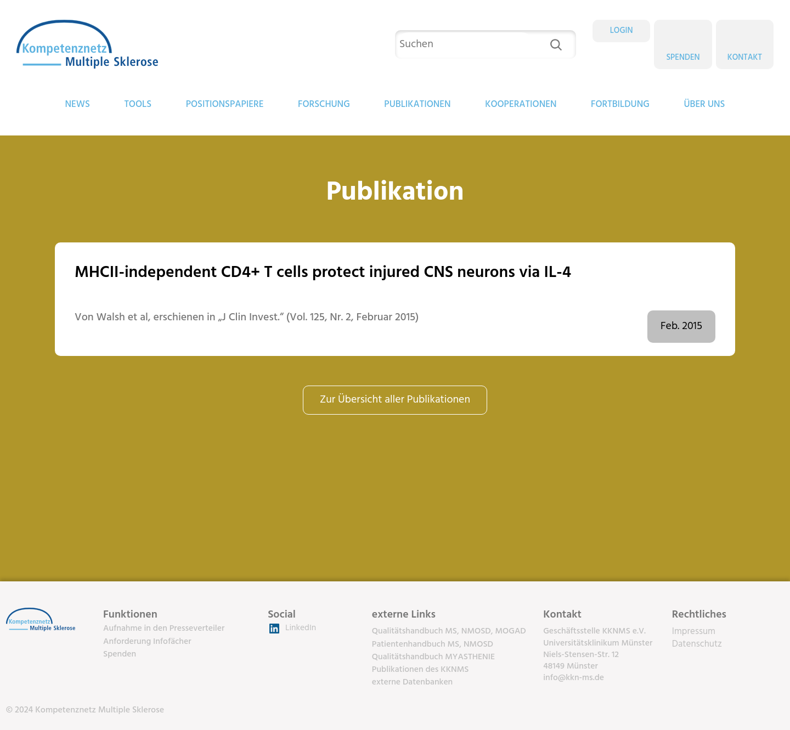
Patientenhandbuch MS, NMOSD (432, 644)
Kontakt (744, 57)
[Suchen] (556, 44)
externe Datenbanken (412, 682)
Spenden (682, 57)
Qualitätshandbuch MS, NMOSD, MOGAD (449, 631)
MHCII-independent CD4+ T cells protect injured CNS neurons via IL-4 (323, 273)
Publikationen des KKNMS (420, 670)
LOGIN (621, 30)
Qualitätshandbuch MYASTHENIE (433, 657)
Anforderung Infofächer (147, 642)
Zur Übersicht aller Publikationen (395, 400)
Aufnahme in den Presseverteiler (163, 628)
